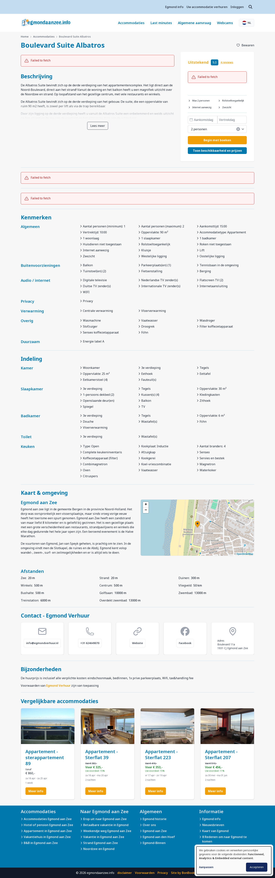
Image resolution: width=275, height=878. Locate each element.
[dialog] (233, 860)
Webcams (225, 23)
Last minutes (161, 23)
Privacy (163, 873)
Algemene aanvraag (194, 23)
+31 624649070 (89, 643)
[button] (197, 524)
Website (137, 643)
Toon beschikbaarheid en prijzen (217, 151)
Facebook (185, 643)
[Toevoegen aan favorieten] (245, 45)
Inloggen (237, 7)
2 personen (218, 129)
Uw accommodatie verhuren (207, 7)
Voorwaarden (145, 873)
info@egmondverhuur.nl (42, 643)
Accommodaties (131, 23)
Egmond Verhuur (58, 685)
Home (25, 36)
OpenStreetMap (244, 554)
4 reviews (227, 62)
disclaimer (124, 873)
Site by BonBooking (185, 873)
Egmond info (174, 7)
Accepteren (257, 867)
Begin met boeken (217, 140)
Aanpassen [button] (206, 867)
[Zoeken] (250, 6)
